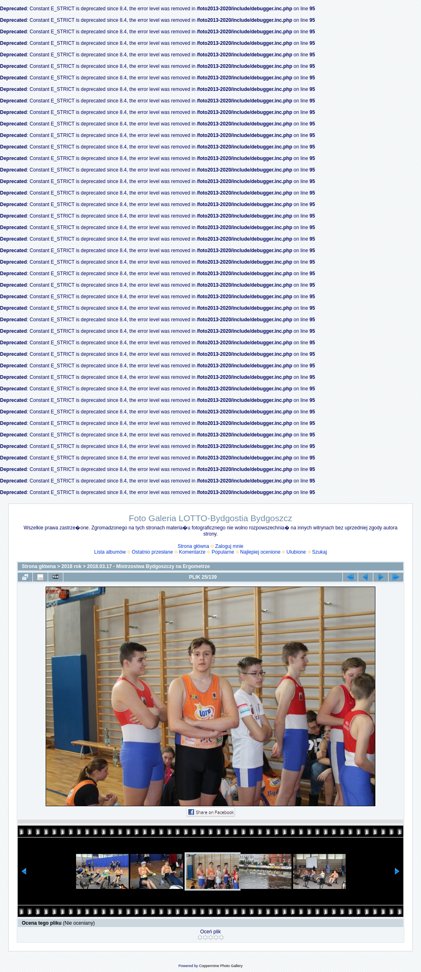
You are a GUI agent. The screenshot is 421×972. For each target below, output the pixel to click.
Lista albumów (110, 552)
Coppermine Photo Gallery (221, 966)
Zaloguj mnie (229, 546)
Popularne (223, 552)
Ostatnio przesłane (152, 552)
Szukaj (319, 552)
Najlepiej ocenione (260, 552)
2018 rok (71, 566)
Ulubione (296, 552)
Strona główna (193, 546)
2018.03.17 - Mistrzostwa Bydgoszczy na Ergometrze (148, 566)
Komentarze (192, 552)
